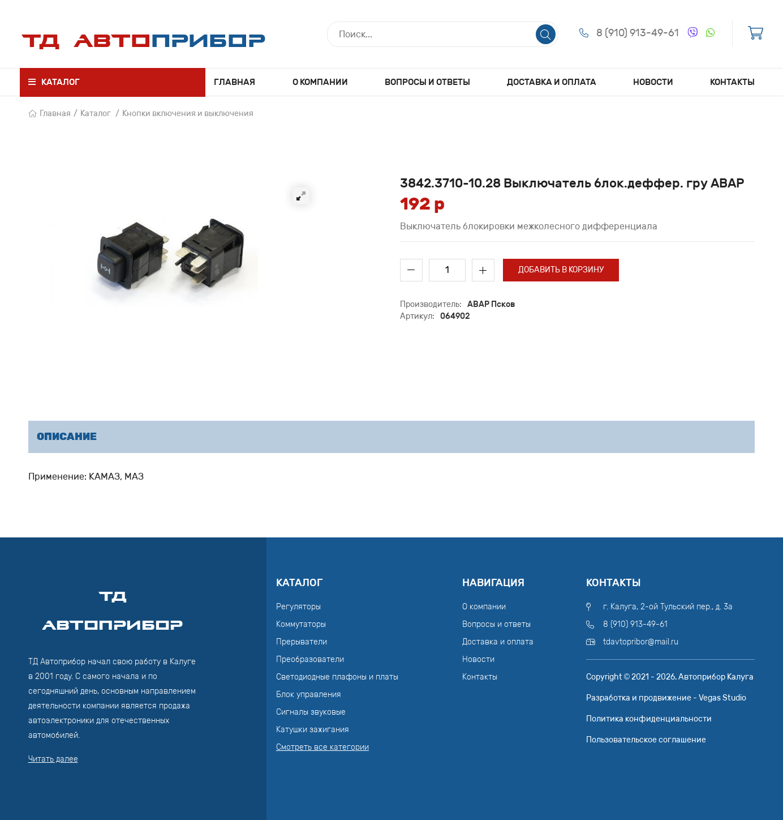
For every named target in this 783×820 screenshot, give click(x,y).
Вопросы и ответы (427, 82)
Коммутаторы (301, 624)
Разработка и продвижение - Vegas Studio (666, 698)
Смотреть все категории (322, 747)
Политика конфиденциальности (649, 719)
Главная (234, 82)
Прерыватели (301, 642)
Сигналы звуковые (311, 712)
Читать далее (53, 759)
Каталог (95, 113)
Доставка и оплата (551, 82)
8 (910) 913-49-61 (637, 33)
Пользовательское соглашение (646, 740)
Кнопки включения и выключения (187, 113)
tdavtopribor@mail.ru (640, 642)
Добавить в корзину (561, 270)
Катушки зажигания (312, 729)
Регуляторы (298, 607)
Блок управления (308, 694)
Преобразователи (310, 659)
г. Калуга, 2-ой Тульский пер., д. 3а (668, 607)
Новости (653, 82)
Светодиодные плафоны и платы (337, 677)
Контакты (732, 82)
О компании (320, 82)
